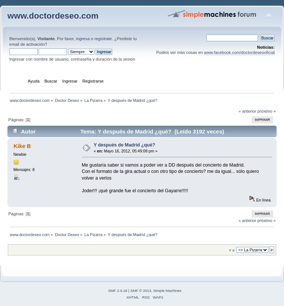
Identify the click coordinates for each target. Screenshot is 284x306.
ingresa (83, 38)
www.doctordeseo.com (53, 15)
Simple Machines (167, 291)
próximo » (267, 111)
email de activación (27, 44)
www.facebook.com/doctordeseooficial (239, 52)
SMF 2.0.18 (118, 291)
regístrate (103, 38)
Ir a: (232, 250)
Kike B (22, 146)
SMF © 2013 (140, 291)
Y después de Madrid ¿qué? (124, 145)
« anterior (247, 111)
